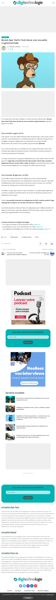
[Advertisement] (28, 19)
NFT (37, 237)
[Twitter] (24, 586)
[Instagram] (28, 586)
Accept (28, 598)
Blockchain (14, 237)
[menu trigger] (3, 3)
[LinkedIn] (31, 586)
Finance (5, 37)
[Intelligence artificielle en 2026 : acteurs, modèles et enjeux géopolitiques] (10, 408)
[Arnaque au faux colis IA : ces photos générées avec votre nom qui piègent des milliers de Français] (10, 436)
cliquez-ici (36, 225)
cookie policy (50, 594)
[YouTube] (35, 586)
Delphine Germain (14, 46)
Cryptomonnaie (26, 237)
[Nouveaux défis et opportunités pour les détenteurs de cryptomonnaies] (10, 427)
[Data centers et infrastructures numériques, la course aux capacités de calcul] (10, 399)
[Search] (53, 3)
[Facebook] (20, 586)
